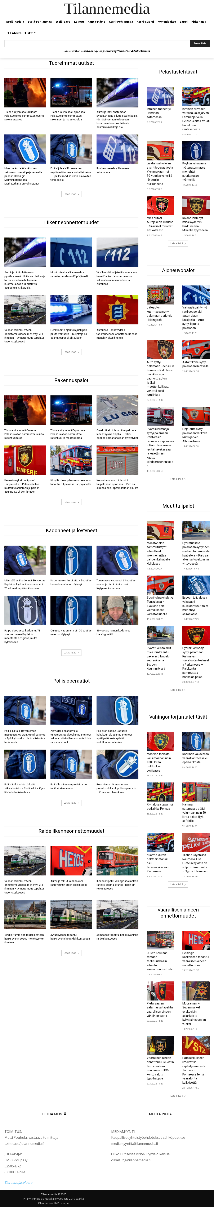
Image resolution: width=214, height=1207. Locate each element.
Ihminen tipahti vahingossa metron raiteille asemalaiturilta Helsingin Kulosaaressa (117, 884)
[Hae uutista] (200, 43)
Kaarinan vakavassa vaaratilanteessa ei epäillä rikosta (195, 758)
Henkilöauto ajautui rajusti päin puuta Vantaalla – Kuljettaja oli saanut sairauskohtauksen (69, 333)
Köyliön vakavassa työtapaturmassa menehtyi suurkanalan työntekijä (194, 171)
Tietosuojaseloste (18, 1182)
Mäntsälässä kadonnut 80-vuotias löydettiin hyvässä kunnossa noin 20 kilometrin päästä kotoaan (24, 584)
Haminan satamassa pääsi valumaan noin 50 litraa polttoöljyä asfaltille (194, 812)
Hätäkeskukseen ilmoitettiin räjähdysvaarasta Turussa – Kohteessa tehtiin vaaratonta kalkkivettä (193, 1070)
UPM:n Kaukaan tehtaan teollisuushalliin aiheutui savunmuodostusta (160, 961)
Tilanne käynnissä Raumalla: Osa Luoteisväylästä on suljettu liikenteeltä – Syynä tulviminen (195, 863)
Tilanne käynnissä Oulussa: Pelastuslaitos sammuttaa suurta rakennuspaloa (24, 115)
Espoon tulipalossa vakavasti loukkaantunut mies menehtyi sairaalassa (195, 606)
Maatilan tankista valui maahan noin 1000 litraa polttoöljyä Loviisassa (159, 762)
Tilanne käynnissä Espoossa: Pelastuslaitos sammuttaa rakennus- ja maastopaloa (67, 115)
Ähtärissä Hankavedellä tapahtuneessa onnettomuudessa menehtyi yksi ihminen (117, 333)
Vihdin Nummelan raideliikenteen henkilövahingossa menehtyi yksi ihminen (24, 938)
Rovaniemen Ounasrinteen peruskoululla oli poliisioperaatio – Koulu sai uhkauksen (116, 788)
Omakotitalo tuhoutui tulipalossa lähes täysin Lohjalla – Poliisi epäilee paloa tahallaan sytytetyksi (117, 434)
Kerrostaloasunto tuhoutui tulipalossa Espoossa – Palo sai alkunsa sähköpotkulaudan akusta (117, 484)
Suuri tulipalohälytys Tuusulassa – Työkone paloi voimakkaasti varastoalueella (160, 606)
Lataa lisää (71, 194)
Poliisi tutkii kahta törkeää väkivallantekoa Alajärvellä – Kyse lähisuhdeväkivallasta (24, 788)
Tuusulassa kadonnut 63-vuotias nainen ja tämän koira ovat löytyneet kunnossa (116, 584)
